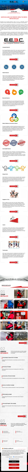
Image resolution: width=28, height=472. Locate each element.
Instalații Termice (21, 289)
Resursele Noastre (6, 98)
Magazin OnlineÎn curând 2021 (5, 441)
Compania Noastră (6, 47)
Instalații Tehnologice (20, 331)
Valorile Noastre (5, 72)
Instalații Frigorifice (7, 310)
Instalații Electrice (7, 321)
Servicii (3, 351)
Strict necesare (8, 456)
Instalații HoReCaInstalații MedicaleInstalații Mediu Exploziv (6, 432)
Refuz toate (14, 461)
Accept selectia (14, 464)
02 (2, 348)
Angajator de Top (5, 199)
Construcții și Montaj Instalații (9, 375)
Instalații (4, 296)
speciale (3, 425)
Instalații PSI (21, 310)
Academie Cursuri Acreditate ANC (19, 441)
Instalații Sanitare (20, 321)
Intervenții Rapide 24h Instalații (9, 403)
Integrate (4, 353)
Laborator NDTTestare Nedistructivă (19, 431)
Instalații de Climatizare (21, 299)
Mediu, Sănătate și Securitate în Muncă (9, 123)
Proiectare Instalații (7, 366)
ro (23, 1)
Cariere (3, 224)
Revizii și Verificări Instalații (8, 385)
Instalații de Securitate (7, 331)
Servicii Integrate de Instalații (12, 13)
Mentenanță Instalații (7, 394)
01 (2, 291)
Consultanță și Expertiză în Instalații (10, 357)
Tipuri (2, 294)
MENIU (5, 1)
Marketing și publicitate (14, 458)
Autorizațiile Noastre (6, 148)
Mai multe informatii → (6, 455)
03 (2, 421)
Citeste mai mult (13, 59)
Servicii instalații (6, 285)
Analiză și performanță (18, 456)
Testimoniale (5, 250)
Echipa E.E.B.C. (5, 174)
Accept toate (14, 467)
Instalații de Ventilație (7, 299)
